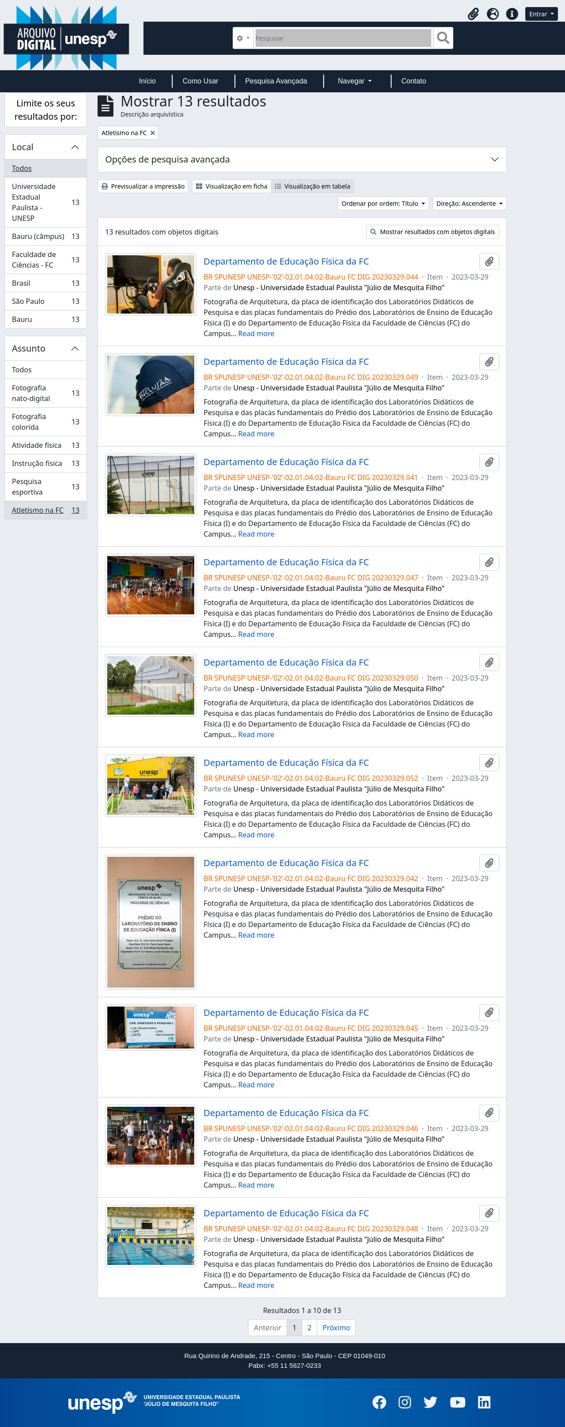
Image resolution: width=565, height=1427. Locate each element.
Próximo (336, 1327)
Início (147, 81)
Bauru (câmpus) (45, 238)
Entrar (539, 14)
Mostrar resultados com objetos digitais (432, 231)
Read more (256, 333)
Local (23, 147)
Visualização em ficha (231, 186)
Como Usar (200, 81)
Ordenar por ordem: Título (381, 203)
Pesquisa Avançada (276, 81)
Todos (22, 168)
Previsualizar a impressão (143, 186)
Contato (413, 81)
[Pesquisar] (343, 38)
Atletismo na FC (45, 512)
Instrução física (45, 465)
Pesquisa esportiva (45, 487)
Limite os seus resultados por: (46, 109)
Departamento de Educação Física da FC (286, 261)
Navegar (352, 81)
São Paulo (45, 303)
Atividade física (45, 447)
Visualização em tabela (312, 186)
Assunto (28, 348)
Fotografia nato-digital (45, 393)
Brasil (45, 285)
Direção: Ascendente (467, 203)
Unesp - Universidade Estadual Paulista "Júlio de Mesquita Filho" (339, 287)
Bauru (45, 321)
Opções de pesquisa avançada (167, 159)
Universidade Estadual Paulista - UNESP (45, 202)
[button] (473, 14)
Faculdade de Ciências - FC (45, 260)
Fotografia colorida (45, 422)
